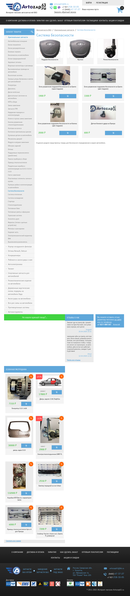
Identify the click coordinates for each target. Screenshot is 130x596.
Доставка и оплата (27, 21)
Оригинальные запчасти (64, 30)
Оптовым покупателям (75, 21)
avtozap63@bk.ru (61, 4)
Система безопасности (86, 30)
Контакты (103, 21)
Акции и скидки (116, 21)
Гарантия (40, 21)
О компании (11, 21)
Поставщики (92, 21)
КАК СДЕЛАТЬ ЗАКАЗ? (54, 21)
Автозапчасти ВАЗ (43, 30)
